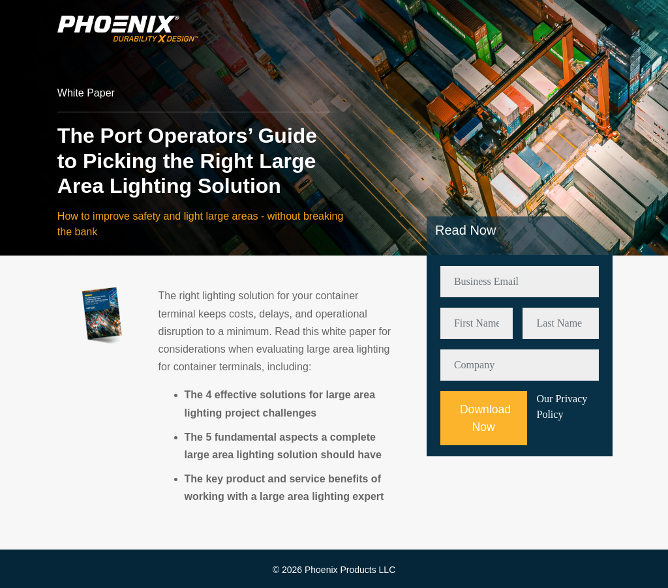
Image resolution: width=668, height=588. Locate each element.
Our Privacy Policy (562, 406)
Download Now (485, 418)
